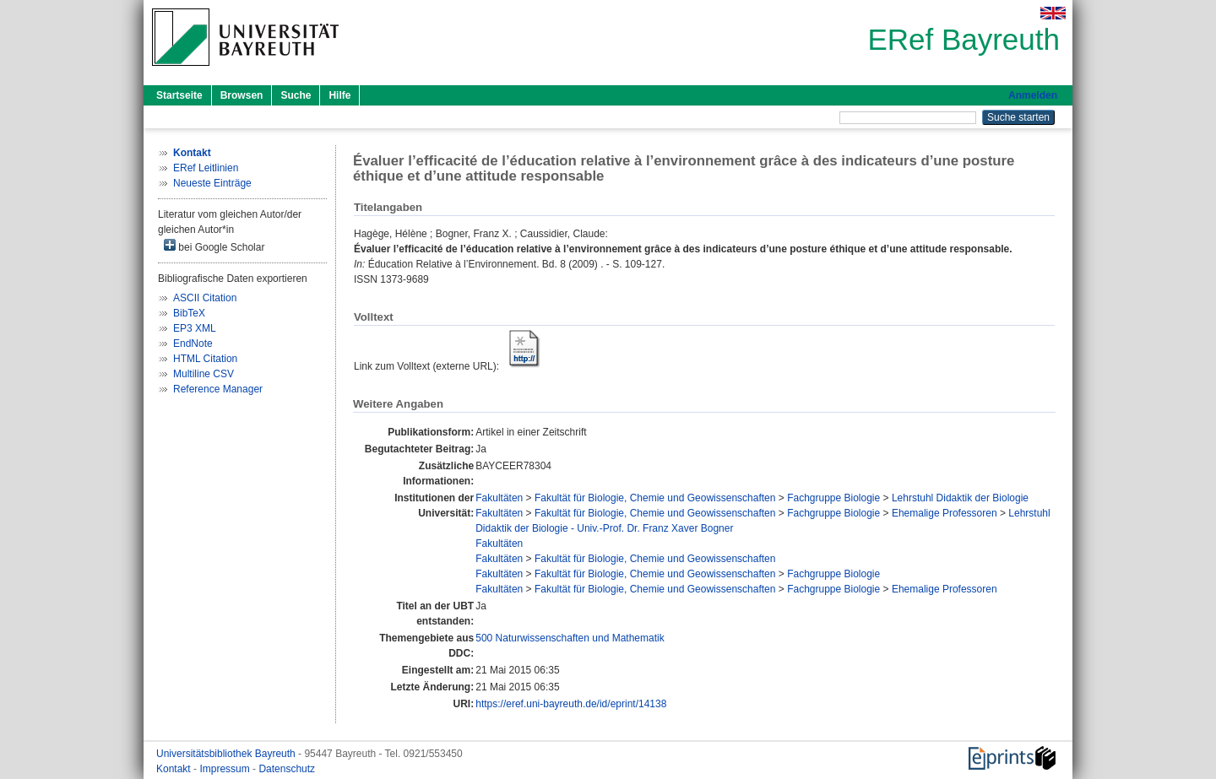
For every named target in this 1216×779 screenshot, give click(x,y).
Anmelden (1032, 95)
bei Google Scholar (214, 246)
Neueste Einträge (212, 183)
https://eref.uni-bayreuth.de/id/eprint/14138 (570, 704)
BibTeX (189, 313)
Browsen (241, 95)
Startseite (179, 95)
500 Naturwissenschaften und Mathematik (569, 638)
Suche (295, 95)
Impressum (225, 769)
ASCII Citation (204, 298)
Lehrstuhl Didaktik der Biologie (960, 498)
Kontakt (174, 769)
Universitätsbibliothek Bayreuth (227, 754)
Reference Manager (218, 389)
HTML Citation (205, 359)
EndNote (193, 343)
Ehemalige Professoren (944, 513)
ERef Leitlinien (205, 168)
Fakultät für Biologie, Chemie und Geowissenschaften (655, 498)
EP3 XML (194, 328)
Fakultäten (499, 498)
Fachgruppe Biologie (833, 498)
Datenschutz (286, 769)
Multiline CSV (203, 374)
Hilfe (339, 95)
